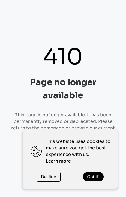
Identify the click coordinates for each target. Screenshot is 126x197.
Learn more (58, 161)
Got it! (93, 177)
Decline (48, 177)
